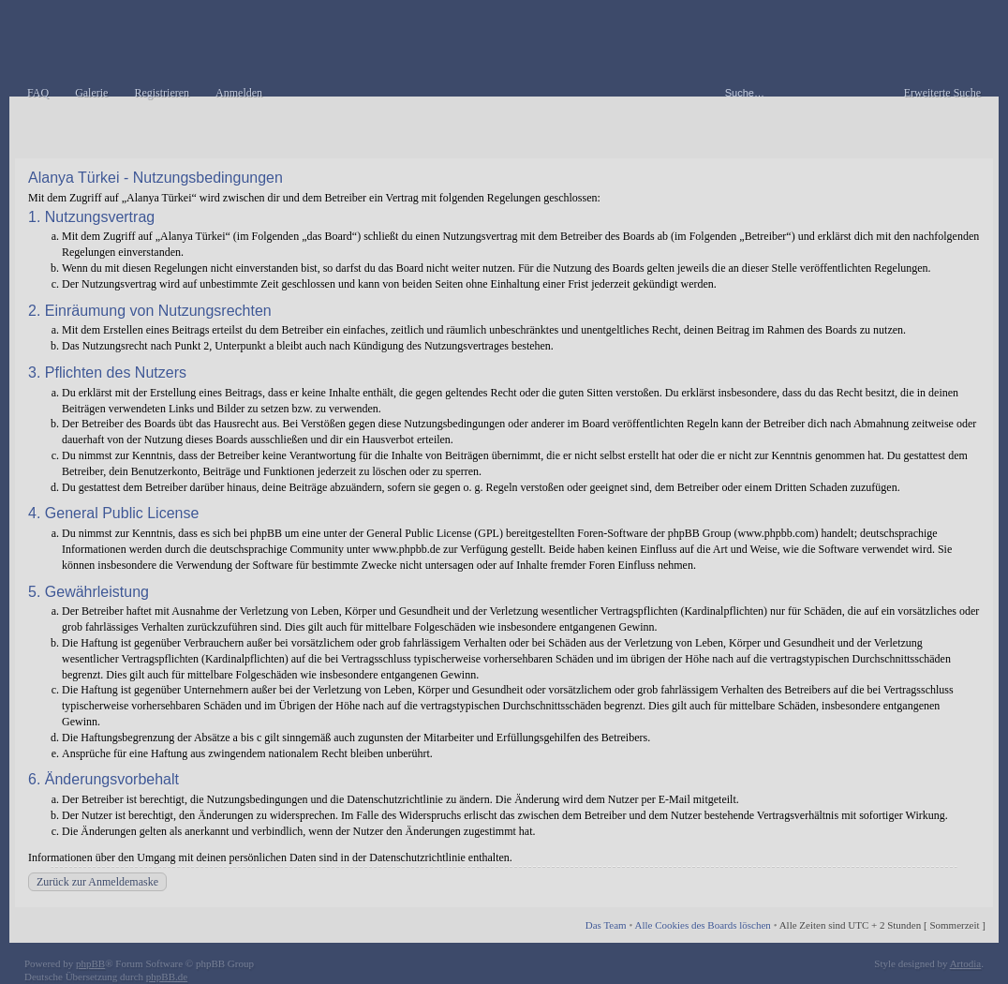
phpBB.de (166, 976)
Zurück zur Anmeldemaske (97, 881)
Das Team (606, 925)
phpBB (90, 963)
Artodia (966, 963)
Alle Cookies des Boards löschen (702, 925)
